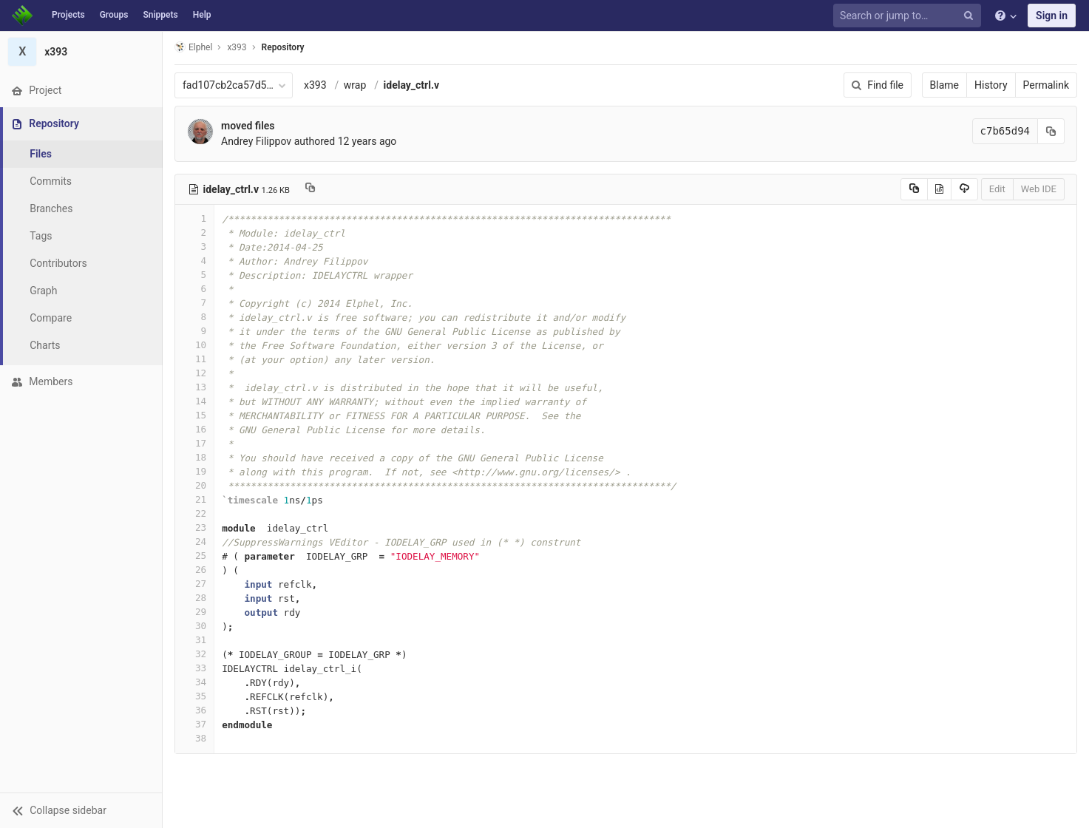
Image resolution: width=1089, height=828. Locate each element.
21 (194, 499)
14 (194, 401)
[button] (81, 810)
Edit (997, 188)
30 (194, 625)
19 (194, 471)
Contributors (58, 263)
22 (194, 513)
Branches (51, 208)
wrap (355, 85)
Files (41, 154)
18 (194, 457)
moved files (248, 126)
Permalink (1046, 85)
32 (194, 653)
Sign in (1052, 15)
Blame (944, 85)
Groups (114, 15)
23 (194, 527)
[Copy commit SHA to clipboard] (1051, 131)
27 (194, 583)
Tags (41, 236)
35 (194, 696)
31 (194, 639)
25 (194, 555)
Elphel (193, 46)
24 (194, 541)
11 (194, 358)
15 (194, 415)
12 (194, 373)
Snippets (160, 15)
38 (194, 738)
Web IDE (1038, 188)
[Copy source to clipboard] (914, 189)
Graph (43, 290)
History (991, 85)
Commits (51, 181)
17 (194, 443)
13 (194, 387)
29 (194, 611)
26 (194, 569)
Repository (283, 47)
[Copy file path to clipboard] (310, 189)
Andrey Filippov (256, 141)
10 (194, 344)
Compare (51, 318)
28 (194, 597)
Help (202, 15)
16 (194, 429)
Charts (45, 345)
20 (194, 485)
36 (194, 710)
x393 (315, 85)
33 (194, 667)
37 (194, 724)
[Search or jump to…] (909, 16)
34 (194, 682)
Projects (68, 15)
